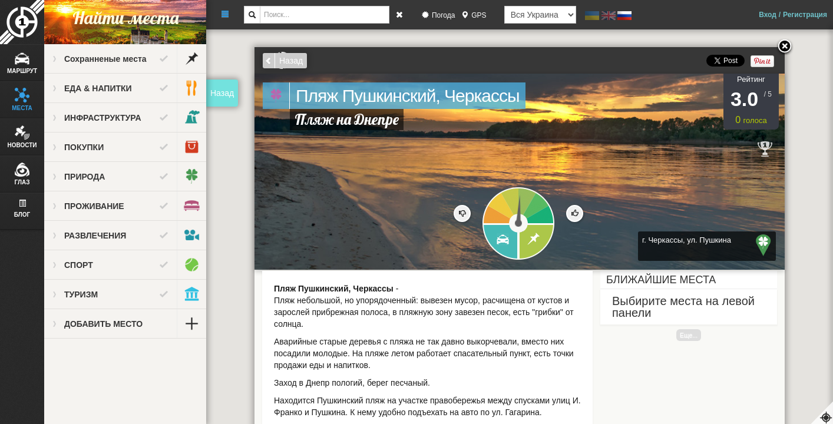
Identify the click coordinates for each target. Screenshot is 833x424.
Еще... (689, 335)
